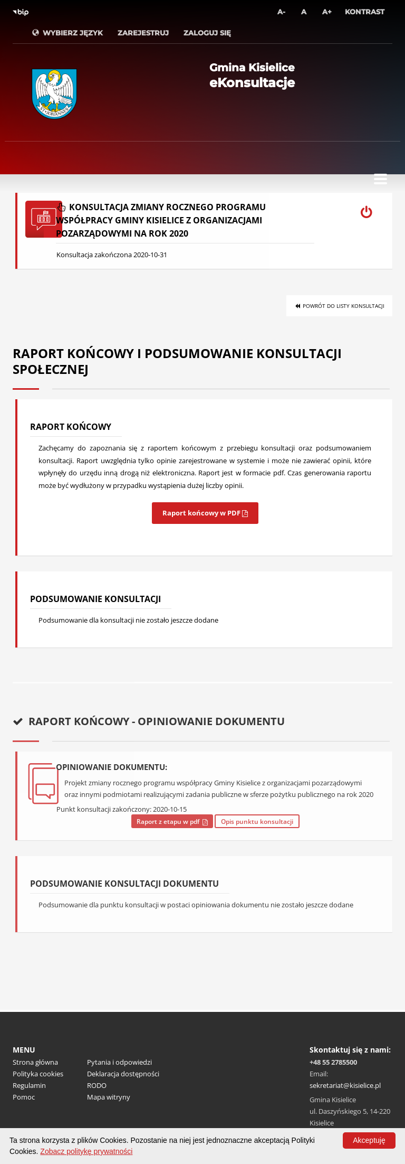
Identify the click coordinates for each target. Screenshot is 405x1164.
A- (281, 11)
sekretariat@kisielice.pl (345, 1085)
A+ (327, 11)
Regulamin (29, 1085)
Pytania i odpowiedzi (119, 1062)
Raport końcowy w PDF (205, 513)
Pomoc (24, 1097)
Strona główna (35, 1062)
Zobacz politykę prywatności (86, 1151)
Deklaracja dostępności (123, 1073)
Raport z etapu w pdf (172, 821)
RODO (97, 1085)
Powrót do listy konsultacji (339, 305)
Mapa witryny (108, 1097)
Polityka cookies (38, 1073)
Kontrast (364, 11)
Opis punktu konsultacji (257, 821)
